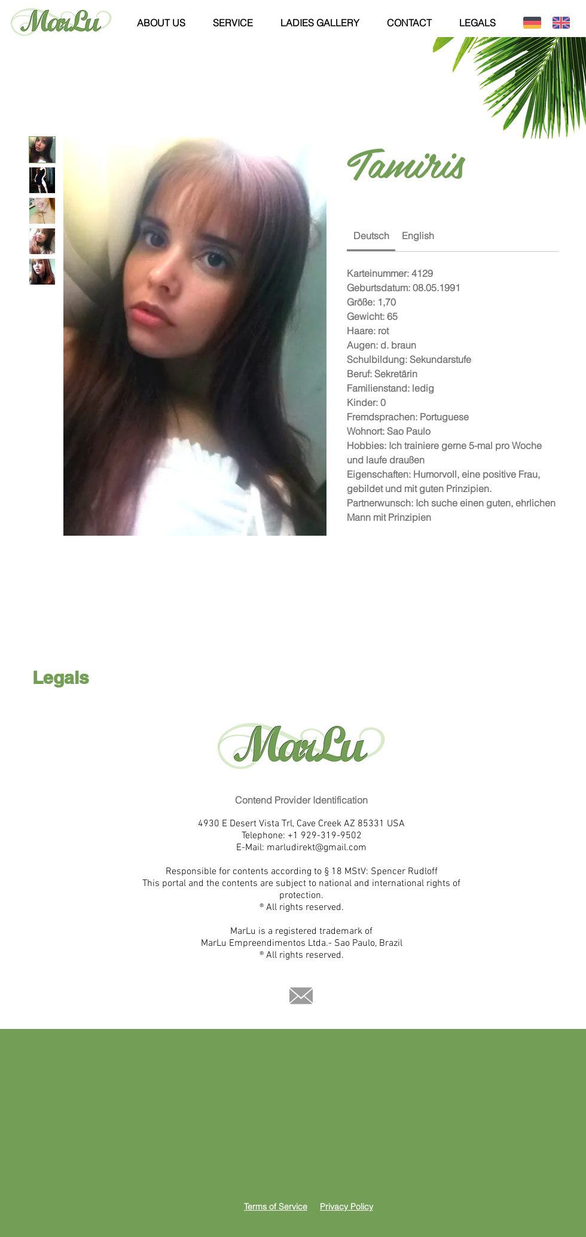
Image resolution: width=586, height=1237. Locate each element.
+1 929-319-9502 (325, 836)
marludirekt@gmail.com (317, 848)
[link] (371, 236)
